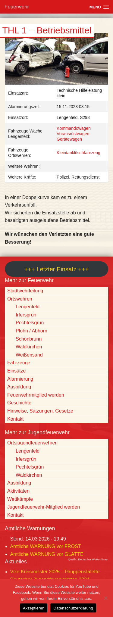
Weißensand (29, 354)
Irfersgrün (26, 314)
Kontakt (15, 419)
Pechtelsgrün (30, 322)
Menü (95, 7)
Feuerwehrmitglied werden (35, 394)
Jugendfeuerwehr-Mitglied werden (43, 506)
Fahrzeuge (18, 362)
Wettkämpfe (20, 499)
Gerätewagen (69, 139)
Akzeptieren (33, 608)
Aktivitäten (18, 491)
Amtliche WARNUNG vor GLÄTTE (46, 554)
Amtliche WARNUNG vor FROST (45, 546)
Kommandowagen (74, 128)
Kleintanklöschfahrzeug (78, 152)
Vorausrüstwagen (73, 133)
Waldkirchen (29, 346)
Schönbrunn (29, 338)
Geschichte (19, 402)
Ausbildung (19, 386)
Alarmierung (20, 379)
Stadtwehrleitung (25, 290)
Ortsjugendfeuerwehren (32, 442)
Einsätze (16, 370)
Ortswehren (19, 298)
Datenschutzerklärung (73, 608)
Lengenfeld (27, 306)
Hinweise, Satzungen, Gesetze (40, 410)
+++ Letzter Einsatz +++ (56, 269)
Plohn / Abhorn (31, 330)
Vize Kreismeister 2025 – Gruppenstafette (55, 571)
